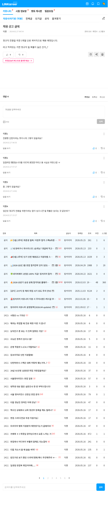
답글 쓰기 (6, 148)
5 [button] (60, 478)
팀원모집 (49, 11)
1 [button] (43, 478)
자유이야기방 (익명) (13, 18)
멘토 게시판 (36, 11)
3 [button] (52, 478)
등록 (101, 122)
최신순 (102, 97)
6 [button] (64, 478)
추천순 (87, 97)
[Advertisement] (54, 75)
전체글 (29, 18)
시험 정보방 (21, 11)
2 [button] (47, 478)
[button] (39, 478)
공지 (47, 18)
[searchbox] (49, 487)
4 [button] (56, 478)
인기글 (38, 18)
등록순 (94, 97)
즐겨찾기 (56, 18)
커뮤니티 (8, 12)
